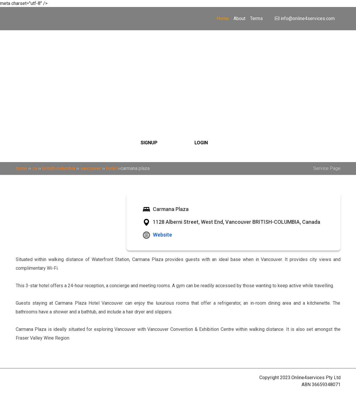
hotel (111, 168)
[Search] (178, 69)
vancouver (90, 168)
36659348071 (326, 384)
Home (223, 18)
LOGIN (201, 142)
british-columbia (58, 168)
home (21, 168)
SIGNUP (149, 142)
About (239, 18)
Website (162, 235)
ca (34, 168)
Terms (256, 18)
